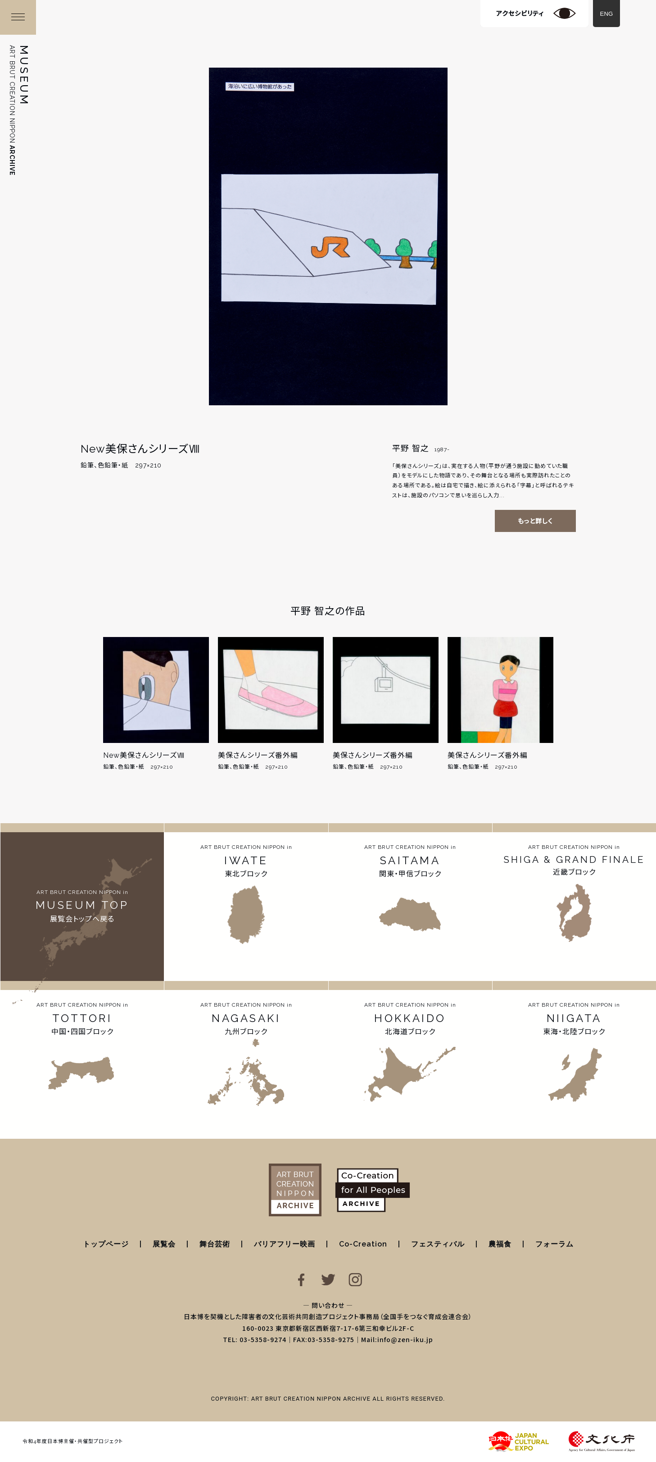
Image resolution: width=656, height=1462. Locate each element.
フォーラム (554, 1244)
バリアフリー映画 (284, 1244)
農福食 (500, 1244)
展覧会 (164, 1244)
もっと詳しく (535, 521)
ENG (606, 13)
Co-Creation (363, 1244)
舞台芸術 (214, 1244)
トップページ (106, 1244)
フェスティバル (438, 1244)
